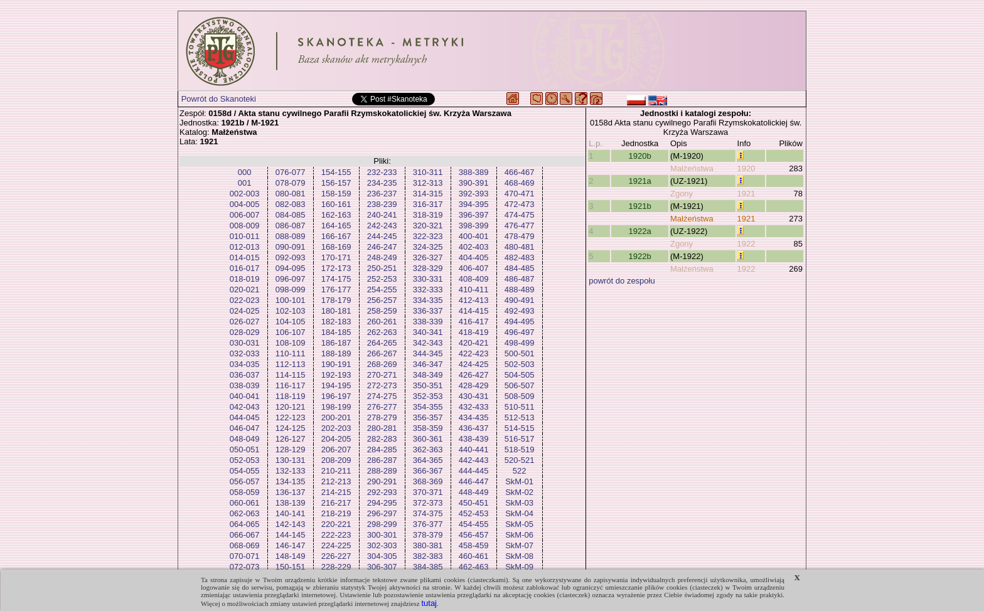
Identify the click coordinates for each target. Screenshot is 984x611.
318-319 (428, 215)
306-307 (382, 566)
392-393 (474, 193)
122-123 (290, 417)
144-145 (290, 534)
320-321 (428, 225)
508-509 (520, 396)
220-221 (336, 524)
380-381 (428, 545)
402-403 (474, 247)
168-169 (336, 247)
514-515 (520, 428)
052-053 (245, 460)
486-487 (520, 279)
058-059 (245, 492)
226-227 (336, 556)
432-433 (474, 407)
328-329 (428, 268)
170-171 (336, 257)
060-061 (245, 502)
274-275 (382, 396)
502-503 (520, 364)
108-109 (290, 343)
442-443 (474, 460)
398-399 (474, 225)
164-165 (336, 225)
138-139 (290, 502)
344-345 (428, 353)
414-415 (474, 311)
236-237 (382, 193)
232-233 (382, 172)
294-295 (382, 502)
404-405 (474, 257)
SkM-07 (519, 545)
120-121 (290, 407)
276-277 (382, 407)
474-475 (520, 215)
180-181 (336, 311)
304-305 (382, 556)
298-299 (382, 524)
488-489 (520, 289)
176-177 (336, 289)
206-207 (336, 449)
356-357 (428, 417)
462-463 (474, 566)
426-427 (474, 375)
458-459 (474, 545)
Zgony (681, 193)
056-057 (245, 481)
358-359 (428, 428)
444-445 (474, 471)
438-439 (474, 439)
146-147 (290, 545)
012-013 (245, 247)
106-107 (290, 332)
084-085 (290, 215)
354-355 (428, 407)
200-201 (336, 417)
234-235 (382, 183)
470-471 (520, 193)
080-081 (290, 193)
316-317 (428, 204)
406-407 (474, 268)
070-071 (245, 556)
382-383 (428, 556)
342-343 (428, 343)
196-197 (336, 396)
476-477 (520, 225)
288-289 (382, 471)
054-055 (245, 471)
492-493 (520, 311)
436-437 (474, 428)
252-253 (382, 279)
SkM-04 (519, 513)
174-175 (336, 279)
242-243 (382, 225)
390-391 (474, 183)
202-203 (336, 428)
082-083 (290, 204)
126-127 (290, 439)
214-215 (336, 492)
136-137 (290, 492)
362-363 (428, 449)
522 (520, 471)
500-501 (520, 353)
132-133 (290, 471)
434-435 (474, 417)
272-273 (382, 385)
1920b (640, 156)
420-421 (474, 343)
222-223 (336, 534)
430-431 (474, 396)
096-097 (290, 279)
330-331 (428, 279)
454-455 (474, 524)
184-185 (336, 332)
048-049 (245, 439)
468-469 (520, 183)
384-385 (428, 566)
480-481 (520, 247)
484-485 (520, 268)
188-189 (336, 353)
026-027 (245, 321)
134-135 (290, 481)
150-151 (290, 566)
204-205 (336, 439)
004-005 (245, 204)
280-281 (382, 428)
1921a (640, 181)
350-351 (428, 385)
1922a (640, 231)
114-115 (290, 375)
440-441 (474, 449)
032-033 (245, 353)
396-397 (474, 215)
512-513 (520, 417)
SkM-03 (519, 502)
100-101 (290, 300)
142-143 (290, 524)
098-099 (290, 289)
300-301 (382, 534)
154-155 (336, 172)
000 (245, 172)
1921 (746, 193)
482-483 (520, 257)
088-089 (290, 236)
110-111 (290, 353)
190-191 (336, 364)
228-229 (336, 566)
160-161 (336, 204)
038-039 (245, 385)
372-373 (428, 502)
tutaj (429, 603)
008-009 (245, 225)
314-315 (428, 193)
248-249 (382, 257)
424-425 (474, 364)
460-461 (474, 556)
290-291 (382, 481)
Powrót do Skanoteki (218, 99)
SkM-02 (519, 492)
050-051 (245, 449)
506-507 (520, 385)
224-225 (336, 545)
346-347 (428, 364)
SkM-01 (519, 481)
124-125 (290, 428)
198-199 (336, 407)
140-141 (290, 513)
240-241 (382, 215)
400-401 (474, 236)
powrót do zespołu (622, 280)
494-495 (520, 321)
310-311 (428, 172)
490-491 (520, 300)
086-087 (290, 225)
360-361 (428, 439)
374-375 (428, 513)
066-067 (245, 534)
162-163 (336, 215)
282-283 (382, 439)
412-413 (474, 300)
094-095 (290, 268)
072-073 (245, 566)
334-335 (428, 300)
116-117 (290, 385)
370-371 (428, 492)
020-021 (245, 289)
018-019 (245, 279)
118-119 (290, 396)
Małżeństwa (692, 168)
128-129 (290, 449)
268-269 (382, 364)
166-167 (336, 236)
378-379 (428, 534)
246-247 (382, 247)
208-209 (336, 460)
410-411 (474, 289)
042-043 (245, 407)
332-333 (428, 289)
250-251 (382, 268)
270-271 (382, 375)
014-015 (245, 257)
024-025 (245, 311)
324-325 (428, 247)
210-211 (336, 471)
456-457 (474, 534)
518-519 (520, 449)
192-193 (336, 375)
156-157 (336, 183)
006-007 (245, 215)
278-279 (382, 417)
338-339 (428, 321)
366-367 (428, 471)
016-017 (245, 268)
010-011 (245, 236)
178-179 (336, 300)
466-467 (520, 172)
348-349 (428, 375)
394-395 (474, 204)
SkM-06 (519, 534)
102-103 (290, 311)
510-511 (520, 407)
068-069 (245, 545)
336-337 (428, 311)
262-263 (382, 332)
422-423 (474, 353)
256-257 (382, 300)
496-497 (520, 332)
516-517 (520, 439)
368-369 (428, 481)
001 (245, 183)
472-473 (520, 204)
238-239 (382, 204)
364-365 (428, 460)
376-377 (428, 524)
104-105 (290, 321)
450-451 (474, 502)
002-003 (245, 193)
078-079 (290, 183)
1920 (746, 168)
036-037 (245, 375)
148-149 (290, 556)
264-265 (382, 343)
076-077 (290, 172)
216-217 (336, 502)
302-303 (382, 545)
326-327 (428, 257)
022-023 (245, 300)
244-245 (382, 236)
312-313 (428, 183)
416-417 (474, 321)
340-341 (428, 332)
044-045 (245, 417)
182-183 (336, 321)
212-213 (336, 481)
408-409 (474, 279)
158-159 (336, 193)
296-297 (382, 513)
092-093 (290, 257)
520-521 (520, 460)
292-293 (382, 492)
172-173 (336, 268)
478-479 (520, 236)
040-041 (245, 396)
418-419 (474, 332)
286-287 (382, 460)
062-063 (245, 513)
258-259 (382, 311)
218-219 (336, 513)
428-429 (474, 385)
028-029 (245, 332)
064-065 (245, 524)
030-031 (245, 343)
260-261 (382, 321)
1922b (640, 256)
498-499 (520, 343)
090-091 (290, 247)
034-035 (245, 364)
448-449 (474, 492)
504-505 (520, 375)
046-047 (245, 428)
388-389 (474, 172)
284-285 (382, 449)
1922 (746, 243)
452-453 (474, 513)
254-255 (382, 289)
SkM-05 (519, 524)
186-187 (336, 343)
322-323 (428, 236)
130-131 (290, 460)
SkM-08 (519, 556)
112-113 (290, 364)
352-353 (428, 396)
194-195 (336, 385)
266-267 (382, 353)
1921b (640, 206)
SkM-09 (519, 566)
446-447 (474, 481)
